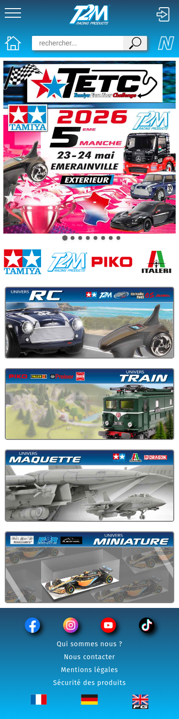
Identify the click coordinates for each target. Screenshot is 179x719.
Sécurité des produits (89, 683)
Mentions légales (89, 670)
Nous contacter (90, 657)
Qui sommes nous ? (90, 644)
